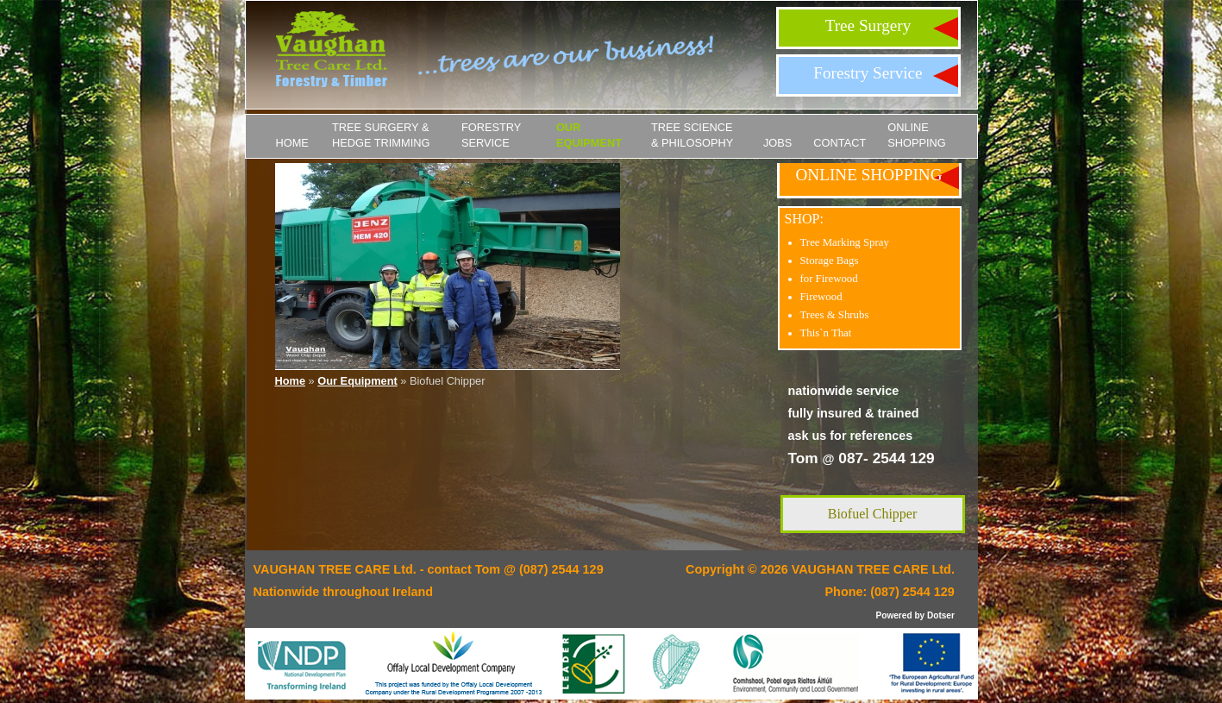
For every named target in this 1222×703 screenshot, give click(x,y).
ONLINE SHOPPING (916, 135)
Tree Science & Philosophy (692, 135)
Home (292, 142)
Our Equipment (589, 135)
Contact (839, 142)
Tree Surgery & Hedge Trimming (381, 135)
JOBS (777, 142)
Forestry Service (867, 73)
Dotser (941, 615)
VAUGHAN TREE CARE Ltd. (873, 569)
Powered (894, 615)
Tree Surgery (868, 25)
